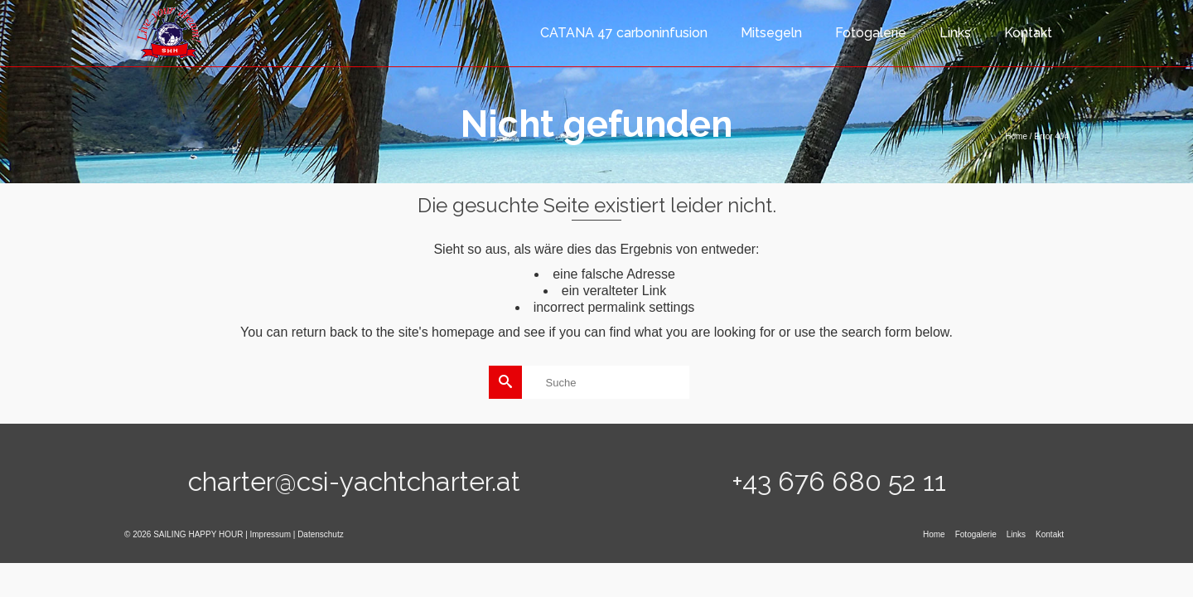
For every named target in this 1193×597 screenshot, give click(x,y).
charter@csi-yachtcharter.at (354, 481)
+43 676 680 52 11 (839, 481)
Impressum (270, 534)
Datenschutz (320, 534)
